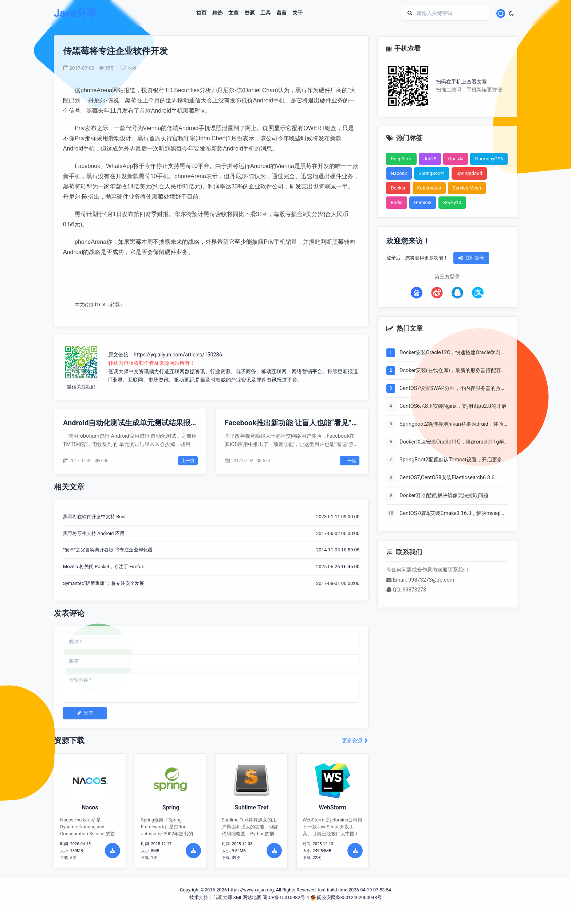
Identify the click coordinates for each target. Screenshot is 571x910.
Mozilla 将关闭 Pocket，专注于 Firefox (103, 566)
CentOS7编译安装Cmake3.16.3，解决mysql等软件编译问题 (452, 513)
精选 (217, 13)
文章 (233, 13)
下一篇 (349, 460)
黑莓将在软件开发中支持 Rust (94, 516)
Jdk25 (430, 158)
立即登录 (471, 258)
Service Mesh (467, 188)
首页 (201, 13)
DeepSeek (401, 158)
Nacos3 (399, 173)
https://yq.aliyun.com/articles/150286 (178, 355)
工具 (265, 13)
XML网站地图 (247, 897)
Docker (398, 188)
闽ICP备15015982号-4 (286, 897)
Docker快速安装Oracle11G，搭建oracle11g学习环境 (451, 442)
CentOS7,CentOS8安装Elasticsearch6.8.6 (447, 477)
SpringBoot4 (432, 173)
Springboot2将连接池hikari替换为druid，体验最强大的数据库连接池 (451, 424)
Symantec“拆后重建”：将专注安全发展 (103, 583)
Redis (396, 202)
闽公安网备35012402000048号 (346, 897)
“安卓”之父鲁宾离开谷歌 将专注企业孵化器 (108, 549)
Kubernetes (429, 188)
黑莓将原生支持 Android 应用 (94, 533)
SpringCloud (469, 173)
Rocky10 (452, 202)
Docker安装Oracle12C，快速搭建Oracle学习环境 (452, 352)
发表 (84, 713)
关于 (297, 13)
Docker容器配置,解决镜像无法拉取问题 (443, 495)
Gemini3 (423, 202)
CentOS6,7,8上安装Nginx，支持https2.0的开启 (453, 406)
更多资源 (355, 740)
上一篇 (187, 460)
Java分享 (75, 13)
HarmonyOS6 (489, 158)
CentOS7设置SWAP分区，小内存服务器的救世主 (452, 388)
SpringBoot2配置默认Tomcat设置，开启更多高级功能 (453, 459)
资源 (249, 13)
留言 (281, 13)
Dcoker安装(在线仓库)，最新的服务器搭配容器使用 (452, 370)
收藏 (129, 67)
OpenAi (455, 158)
